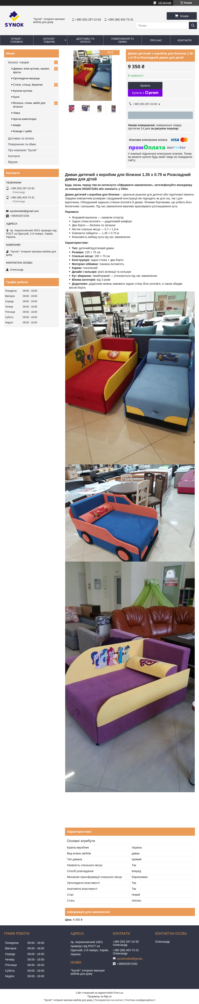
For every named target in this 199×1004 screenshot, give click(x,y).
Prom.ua (118, 992)
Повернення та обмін (22, 144)
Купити (145, 85)
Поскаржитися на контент (108, 1000)
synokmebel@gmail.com (24, 211)
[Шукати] (193, 25)
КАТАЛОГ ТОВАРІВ (49, 40)
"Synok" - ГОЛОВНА (16, 40)
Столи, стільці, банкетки (28, 84)
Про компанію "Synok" (22, 150)
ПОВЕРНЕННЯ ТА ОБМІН (122, 40)
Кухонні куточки (22, 90)
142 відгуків (164, 2)
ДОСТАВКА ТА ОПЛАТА (85, 40)
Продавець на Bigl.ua (99, 996)
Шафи (17, 125)
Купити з (145, 93)
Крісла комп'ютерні (24, 119)
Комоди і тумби (22, 131)
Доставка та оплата (21, 138)
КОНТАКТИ (184, 40)
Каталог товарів (18, 62)
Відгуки (13, 162)
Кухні (16, 96)
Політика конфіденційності (140, 1000)
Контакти (14, 156)
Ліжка (16, 112)
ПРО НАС (156, 40)
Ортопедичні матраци (26, 78)
